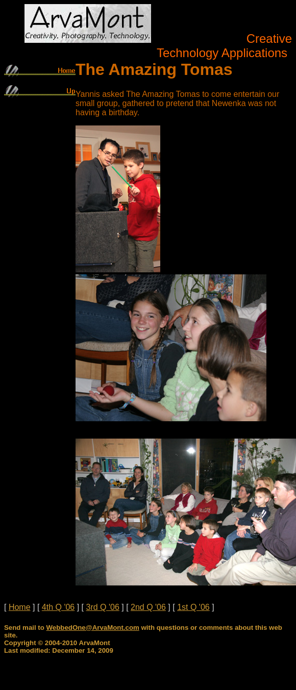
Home (20, 607)
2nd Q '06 (148, 607)
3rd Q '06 (102, 607)
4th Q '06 (58, 607)
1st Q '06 (193, 607)
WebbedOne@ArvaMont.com (92, 627)
